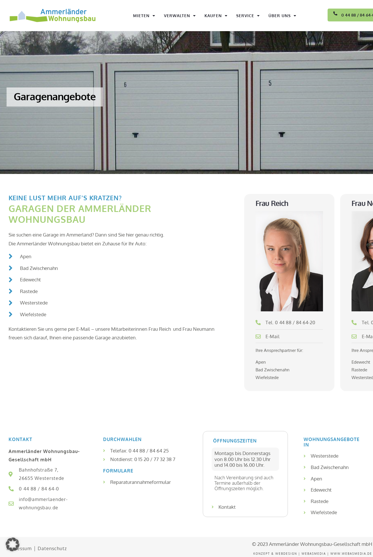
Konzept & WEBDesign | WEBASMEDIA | (291, 553)
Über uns (282, 16)
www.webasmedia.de (351, 553)
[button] (12, 544)
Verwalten (180, 16)
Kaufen (216, 16)
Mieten (144, 16)
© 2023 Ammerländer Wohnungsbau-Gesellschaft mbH (312, 544)
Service (248, 16)
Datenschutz (52, 548)
